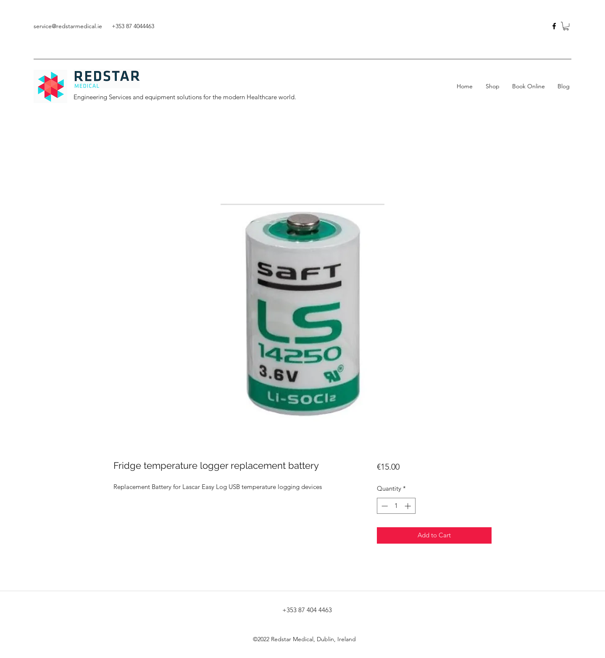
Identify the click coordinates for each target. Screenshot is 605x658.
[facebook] (554, 26)
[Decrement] (383, 506)
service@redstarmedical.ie (68, 26)
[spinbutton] (396, 506)
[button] (566, 26)
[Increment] (408, 506)
